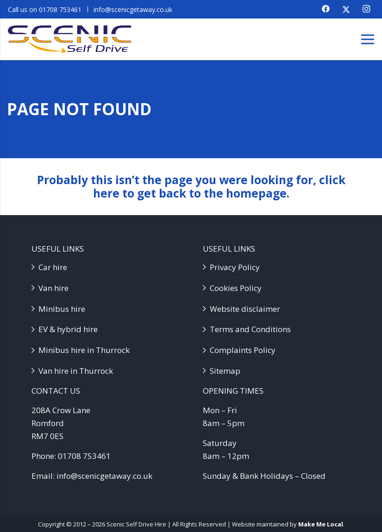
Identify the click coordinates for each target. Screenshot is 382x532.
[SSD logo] (69, 39)
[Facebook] (325, 9)
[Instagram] (366, 9)
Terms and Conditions (250, 329)
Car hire (52, 267)
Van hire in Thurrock (75, 370)
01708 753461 (84, 456)
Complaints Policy (243, 350)
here (106, 193)
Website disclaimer (245, 308)
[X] (346, 9)
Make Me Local (320, 524)
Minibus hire (61, 308)
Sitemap (225, 370)
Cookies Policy (236, 288)
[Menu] (367, 39)
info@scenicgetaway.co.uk (104, 475)
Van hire (53, 288)
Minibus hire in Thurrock (84, 350)
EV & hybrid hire (68, 329)
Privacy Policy (235, 267)
